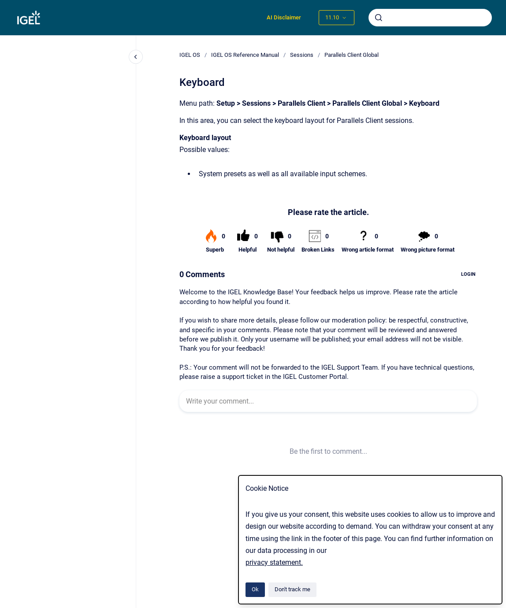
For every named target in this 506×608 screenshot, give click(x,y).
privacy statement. (274, 562)
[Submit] (379, 18)
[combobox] (430, 17)
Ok (255, 589)
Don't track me (292, 589)
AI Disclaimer (284, 17)
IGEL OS (189, 55)
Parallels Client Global (351, 55)
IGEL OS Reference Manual (245, 55)
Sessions (301, 55)
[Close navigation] (136, 57)
